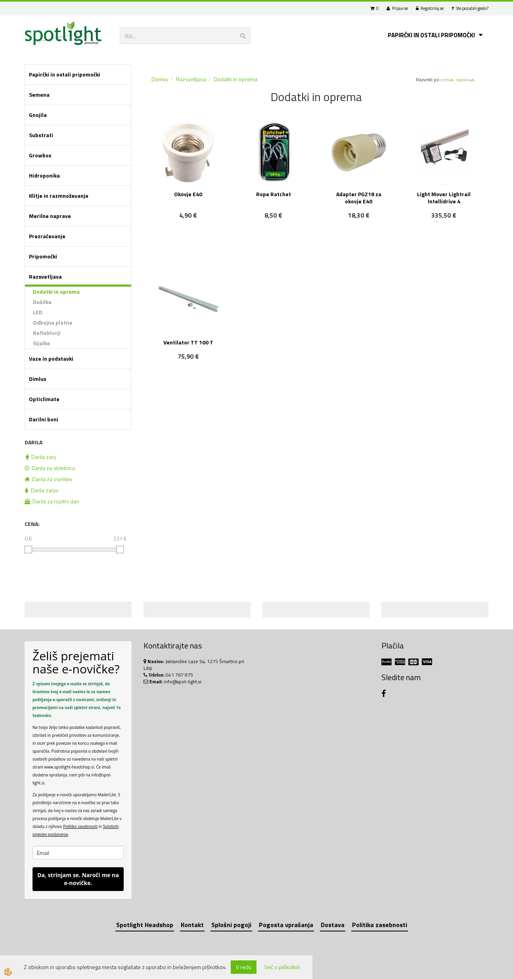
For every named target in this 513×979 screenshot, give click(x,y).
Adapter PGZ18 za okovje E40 (358, 197)
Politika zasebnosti (379, 924)
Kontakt (192, 924)
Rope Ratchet (273, 194)
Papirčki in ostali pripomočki (431, 35)
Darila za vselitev (48, 479)
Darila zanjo (42, 490)
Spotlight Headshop (144, 924)
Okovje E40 (188, 194)
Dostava (333, 924)
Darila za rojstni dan (52, 501)
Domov (159, 79)
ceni (447, 79)
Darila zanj (41, 457)
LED (37, 312)
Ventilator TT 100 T (188, 342)
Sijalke (41, 343)
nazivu (465, 79)
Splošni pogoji (231, 924)
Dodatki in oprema (56, 291)
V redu (243, 967)
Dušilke (42, 302)
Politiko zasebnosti (80, 826)
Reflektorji (47, 333)
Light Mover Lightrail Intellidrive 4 (444, 197)
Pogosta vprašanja (286, 924)
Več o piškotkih (282, 967)
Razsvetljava (191, 79)
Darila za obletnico (50, 468)
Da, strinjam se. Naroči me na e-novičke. (78, 879)
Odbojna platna (52, 322)
